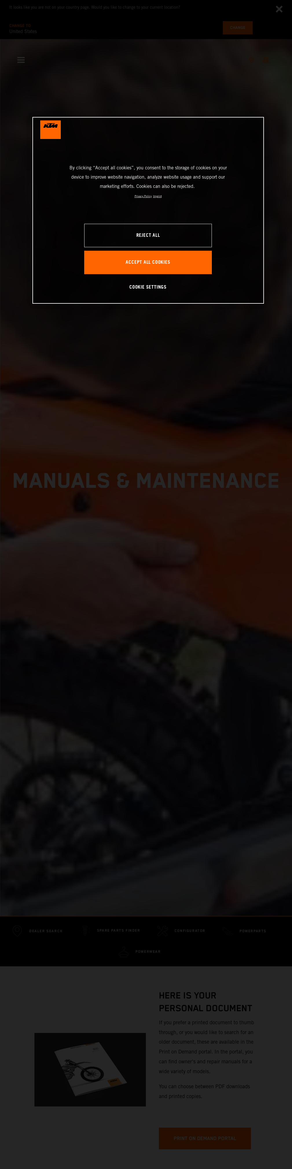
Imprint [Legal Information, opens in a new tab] (157, 196)
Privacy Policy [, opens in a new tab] (143, 196)
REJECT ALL (148, 235)
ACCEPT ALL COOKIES (148, 262)
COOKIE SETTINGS (148, 287)
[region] (148, 210)
